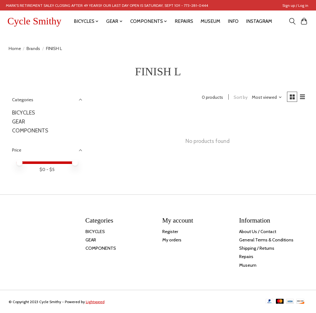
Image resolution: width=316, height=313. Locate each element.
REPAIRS (184, 21)
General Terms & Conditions (266, 240)
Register (170, 231)
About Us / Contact (257, 231)
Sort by (240, 97)
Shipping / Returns (256, 248)
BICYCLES (23, 112)
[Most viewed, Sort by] (266, 97)
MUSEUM (210, 21)
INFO (233, 21)
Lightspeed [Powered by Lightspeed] (95, 301)
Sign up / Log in (295, 5)
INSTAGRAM (259, 21)
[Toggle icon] (292, 21)
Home (15, 48)
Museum (247, 265)
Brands (33, 48)
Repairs (246, 256)
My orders (171, 240)
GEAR (18, 121)
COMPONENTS (30, 130)
